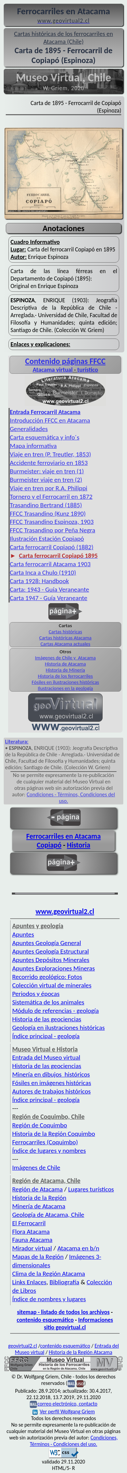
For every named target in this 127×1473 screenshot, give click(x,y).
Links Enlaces (29, 1282)
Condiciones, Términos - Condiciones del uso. (74, 1440)
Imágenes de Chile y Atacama (65, 658)
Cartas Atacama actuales (65, 644)
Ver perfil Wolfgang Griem (64, 1411)
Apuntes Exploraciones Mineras (53, 968)
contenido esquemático (45, 1320)
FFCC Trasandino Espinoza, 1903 (52, 522)
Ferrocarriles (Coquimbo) (45, 1142)
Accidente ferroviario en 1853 (49, 463)
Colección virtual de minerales (51, 985)
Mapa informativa (33, 446)
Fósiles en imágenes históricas (51, 1083)
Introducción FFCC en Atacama (50, 420)
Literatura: (16, 741)
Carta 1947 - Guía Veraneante (48, 598)
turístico (87, 369)
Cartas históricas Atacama (65, 638)
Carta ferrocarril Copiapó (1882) (51, 547)
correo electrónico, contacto (67, 1403)
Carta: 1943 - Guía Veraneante (49, 589)
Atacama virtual (53, 369)
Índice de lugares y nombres (49, 1150)
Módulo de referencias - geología (55, 1011)
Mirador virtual (32, 1248)
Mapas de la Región (38, 1257)
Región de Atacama (37, 1189)
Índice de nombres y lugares (49, 1299)
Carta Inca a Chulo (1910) (43, 572)
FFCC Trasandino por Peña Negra (52, 530)
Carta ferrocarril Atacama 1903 (50, 564)
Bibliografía (64, 1282)
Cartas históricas (65, 632)
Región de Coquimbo (39, 1125)
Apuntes (23, 934)
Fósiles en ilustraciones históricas (65, 682)
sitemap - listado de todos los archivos (63, 1312)
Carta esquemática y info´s (44, 437)
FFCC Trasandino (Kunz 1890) (48, 513)
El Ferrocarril (29, 1223)
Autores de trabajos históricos (51, 1091)
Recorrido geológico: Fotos (47, 977)
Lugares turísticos (91, 1189)
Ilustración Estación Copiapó (47, 539)
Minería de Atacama (38, 1206)
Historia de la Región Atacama (80, 1352)
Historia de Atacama (65, 664)
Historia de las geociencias (46, 1019)
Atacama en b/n (78, 1248)
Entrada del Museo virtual (46, 1057)
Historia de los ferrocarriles (65, 676)
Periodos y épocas (36, 994)
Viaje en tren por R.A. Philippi (48, 488)
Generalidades (29, 429)
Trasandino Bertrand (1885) (46, 505)
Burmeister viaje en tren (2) (46, 480)
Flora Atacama (31, 1231)
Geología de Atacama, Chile (48, 1215)
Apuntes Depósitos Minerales (50, 960)
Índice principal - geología (46, 1036)
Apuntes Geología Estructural (50, 951)
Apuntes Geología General (46, 943)
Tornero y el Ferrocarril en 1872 (51, 496)
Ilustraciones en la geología (65, 688)
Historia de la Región (39, 1198)
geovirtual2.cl (22, 1346)
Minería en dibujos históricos (51, 1074)
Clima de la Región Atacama (48, 1273)
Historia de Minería (65, 670)
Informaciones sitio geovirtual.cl (78, 1323)
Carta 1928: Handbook (39, 581)
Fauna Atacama (32, 1240)
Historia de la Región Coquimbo (53, 1134)
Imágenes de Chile (36, 1167)
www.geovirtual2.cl (65, 911)
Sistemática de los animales (48, 1002)
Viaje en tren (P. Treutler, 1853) (50, 454)
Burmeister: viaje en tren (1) (47, 471)
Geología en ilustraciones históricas (58, 1027)
